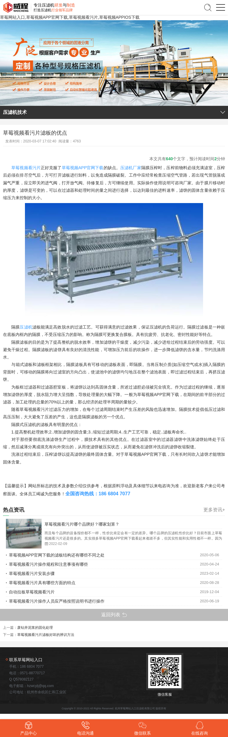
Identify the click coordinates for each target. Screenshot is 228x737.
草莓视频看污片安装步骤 (32, 573)
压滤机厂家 (130, 167)
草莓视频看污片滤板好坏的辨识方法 (45, 635)
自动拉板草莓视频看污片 (32, 592)
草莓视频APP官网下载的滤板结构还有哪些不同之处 (56, 555)
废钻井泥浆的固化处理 (35, 628)
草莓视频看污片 (26, 167)
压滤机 (26, 327)
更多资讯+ (214, 509)
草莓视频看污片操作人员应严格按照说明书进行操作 (56, 601)
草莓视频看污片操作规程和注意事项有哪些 (48, 564)
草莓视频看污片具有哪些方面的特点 (42, 582)
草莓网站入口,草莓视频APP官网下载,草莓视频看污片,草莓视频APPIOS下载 (70, 17)
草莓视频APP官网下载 (83, 167)
